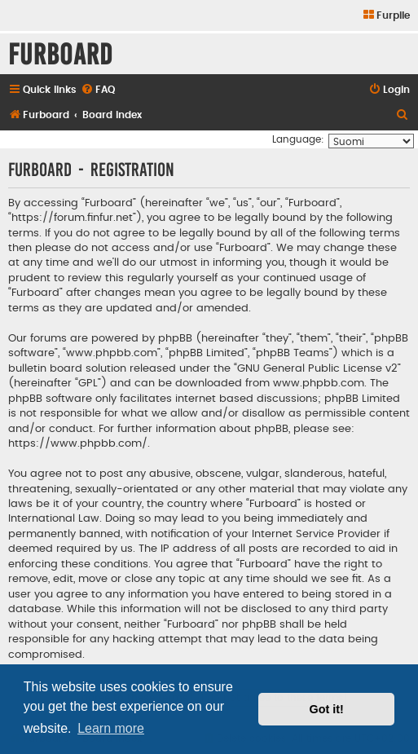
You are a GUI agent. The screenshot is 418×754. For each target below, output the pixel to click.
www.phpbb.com (318, 383)
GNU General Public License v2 (317, 368)
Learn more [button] (110, 728)
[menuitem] (386, 16)
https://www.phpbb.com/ (77, 443)
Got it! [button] (327, 709)
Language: (298, 139)
